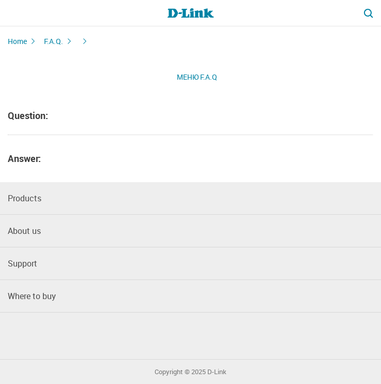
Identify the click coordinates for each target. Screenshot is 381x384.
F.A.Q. (53, 41)
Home (17, 41)
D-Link (216, 371)
